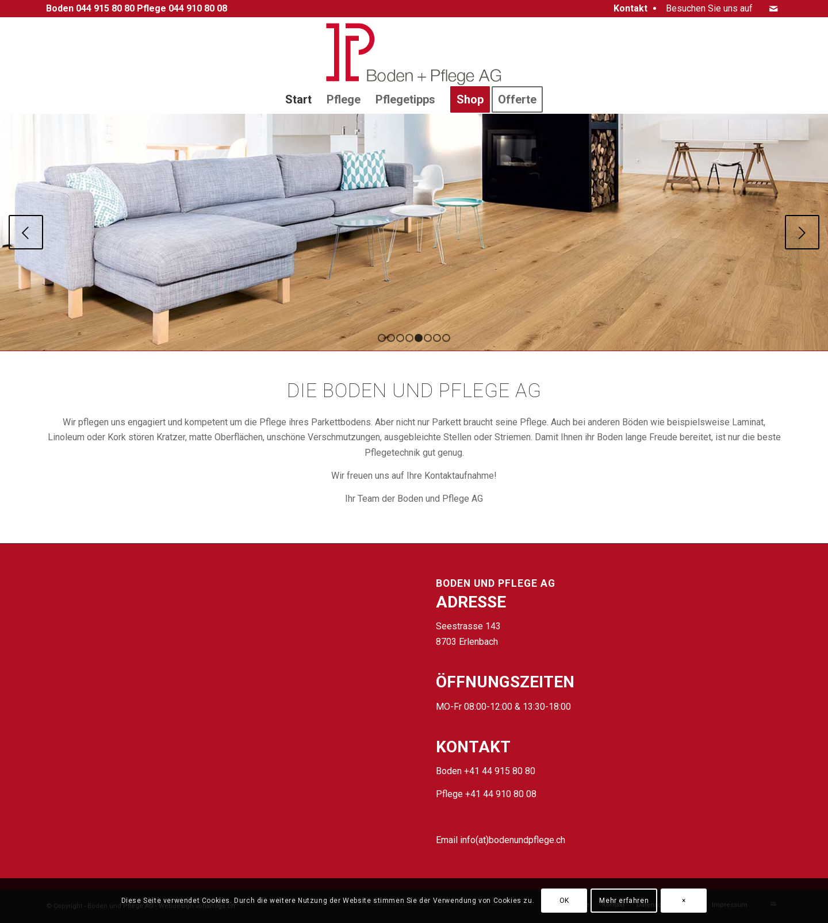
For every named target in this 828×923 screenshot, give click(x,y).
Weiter (802, 232)
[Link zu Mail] (773, 8)
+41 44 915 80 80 (499, 771)
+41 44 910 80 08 (500, 794)
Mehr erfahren (624, 901)
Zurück (26, 232)
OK (564, 901)
